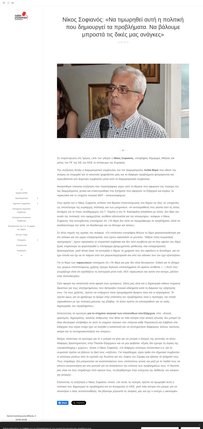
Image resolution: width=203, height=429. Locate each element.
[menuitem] (21, 193)
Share (62, 403)
